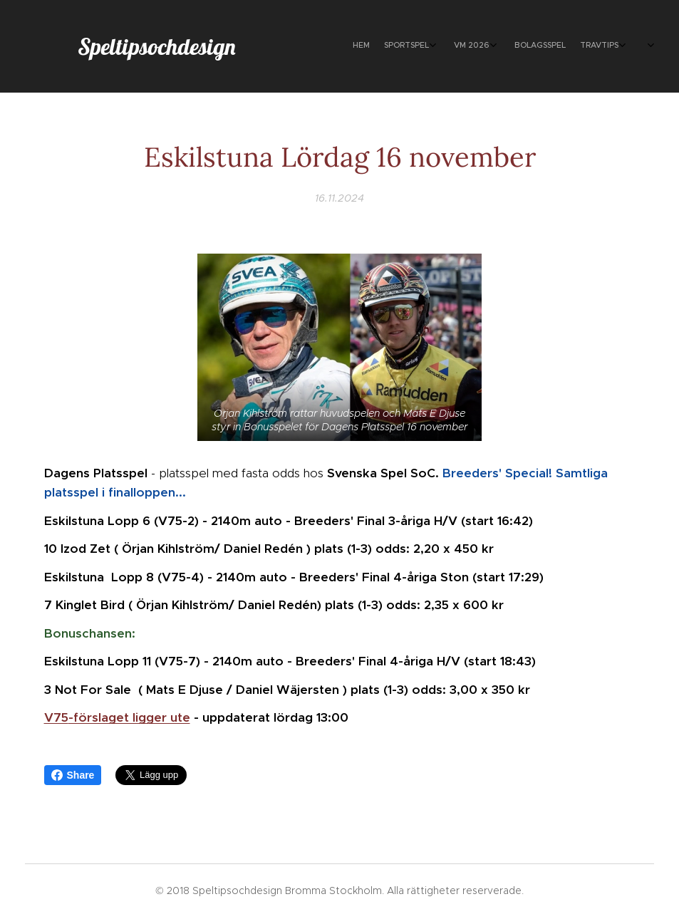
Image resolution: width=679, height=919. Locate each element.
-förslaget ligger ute (129, 718)
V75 (56, 718)
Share (73, 775)
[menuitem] (502, 46)
